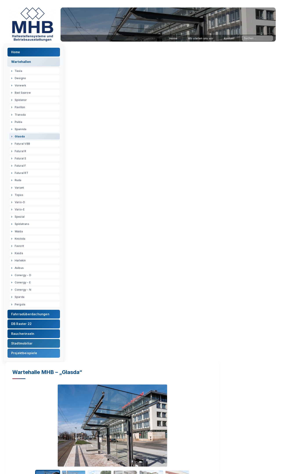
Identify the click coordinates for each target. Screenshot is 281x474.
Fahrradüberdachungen (32, 315)
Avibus (20, 269)
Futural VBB (23, 145)
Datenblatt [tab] (73, 181)
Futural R (22, 152)
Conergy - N (24, 291)
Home (173, 38)
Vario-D (21, 203)
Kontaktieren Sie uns (176, 422)
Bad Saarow (24, 94)
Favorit (20, 247)
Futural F (21, 167)
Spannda (22, 130)
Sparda (21, 298)
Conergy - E (24, 283)
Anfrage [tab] (213, 181)
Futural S (22, 159)
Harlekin (21, 262)
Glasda (21, 137)
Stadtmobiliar (23, 344)
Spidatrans (23, 225)
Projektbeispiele (25, 354)
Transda (21, 116)
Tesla (19, 72)
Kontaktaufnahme (218, 463)
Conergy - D (24, 276)
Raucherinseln (24, 335)
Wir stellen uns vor (200, 38)
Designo (21, 79)
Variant (20, 189)
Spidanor (22, 101)
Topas (20, 196)
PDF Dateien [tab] (186, 181)
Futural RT (23, 174)
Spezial (21, 218)
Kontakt (229, 38)
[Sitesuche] (257, 38)
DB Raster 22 (23, 325)
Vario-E (21, 210)
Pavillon (21, 108)
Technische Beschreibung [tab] (146, 181)
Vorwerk (21, 86)
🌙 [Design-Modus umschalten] (267, 464)
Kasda (20, 254)
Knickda (21, 240)
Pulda (19, 123)
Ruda (19, 181)
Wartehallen (22, 63)
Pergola (21, 305)
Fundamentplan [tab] (104, 181)
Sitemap (165, 463)
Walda (20, 232)
